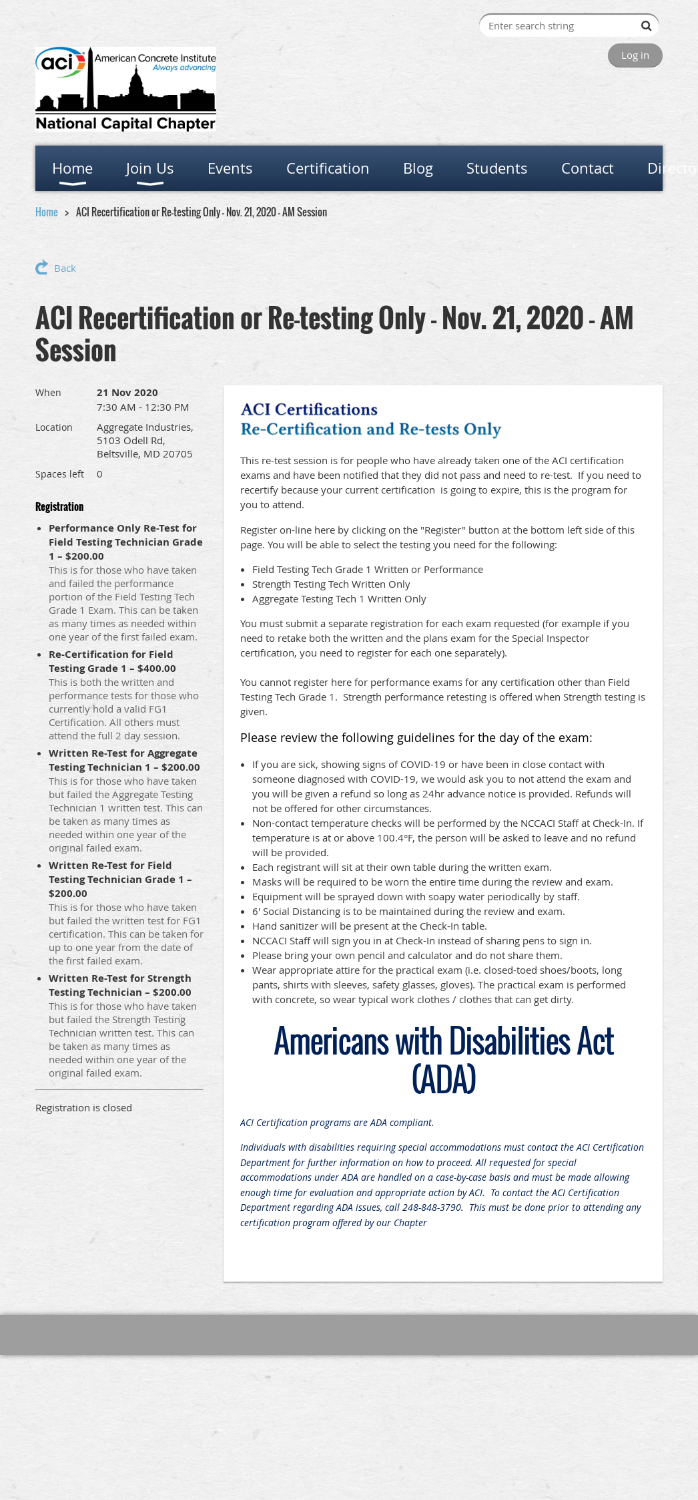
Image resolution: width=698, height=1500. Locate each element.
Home (46, 211)
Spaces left (59, 473)
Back (65, 267)
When (48, 392)
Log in (635, 54)
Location (54, 427)
